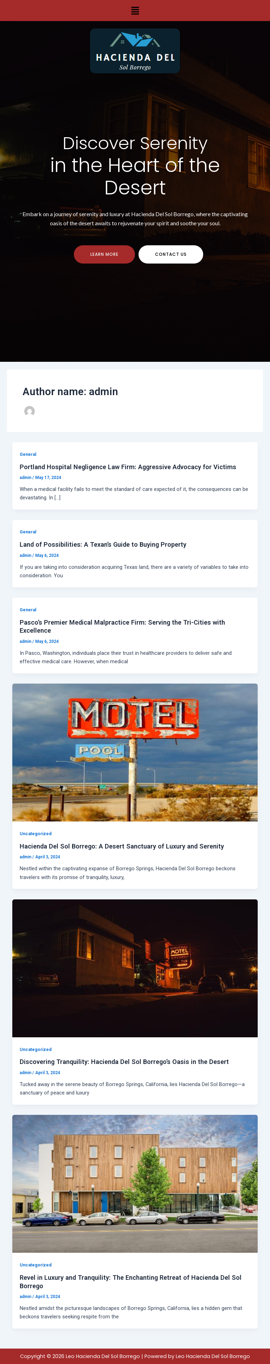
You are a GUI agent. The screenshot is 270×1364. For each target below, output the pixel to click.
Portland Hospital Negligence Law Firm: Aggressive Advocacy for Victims (128, 468)
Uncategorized (36, 835)
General (28, 456)
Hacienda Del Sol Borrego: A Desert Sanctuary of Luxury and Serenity (122, 848)
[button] (135, 11)
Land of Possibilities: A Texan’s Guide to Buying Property (103, 546)
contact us (171, 256)
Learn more (104, 256)
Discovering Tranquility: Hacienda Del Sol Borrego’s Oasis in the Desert (124, 1063)
